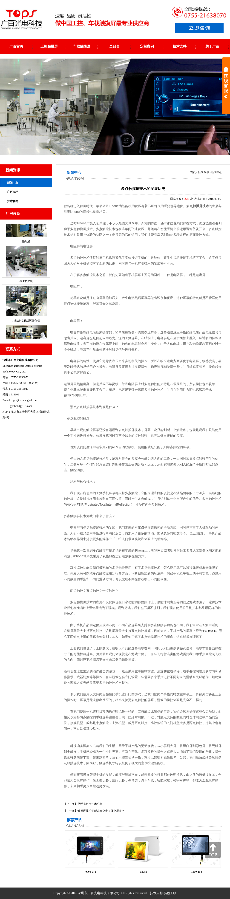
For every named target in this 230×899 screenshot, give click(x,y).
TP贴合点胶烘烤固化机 (26, 324)
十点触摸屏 (209, 631)
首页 (193, 172)
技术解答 (12, 201)
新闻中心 (12, 182)
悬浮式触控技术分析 (90, 804)
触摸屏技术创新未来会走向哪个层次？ (101, 810)
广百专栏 (12, 192)
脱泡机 (26, 245)
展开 (226, 85)
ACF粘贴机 (26, 284)
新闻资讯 (203, 172)
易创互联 (170, 893)
